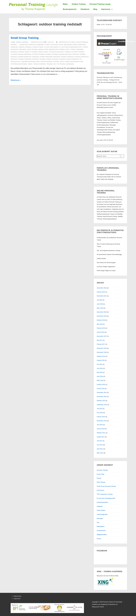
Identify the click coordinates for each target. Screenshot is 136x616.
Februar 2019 (101, 328)
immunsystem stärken (57, 49)
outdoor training (77, 52)
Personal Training (102, 470)
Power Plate (100, 474)
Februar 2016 (101, 384)
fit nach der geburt (51, 47)
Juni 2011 (100, 445)
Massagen (100, 518)
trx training (61, 64)
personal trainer (78, 54)
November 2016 (102, 352)
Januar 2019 (100, 332)
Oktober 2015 (101, 400)
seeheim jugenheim (28, 61)
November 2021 (102, 296)
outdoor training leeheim (41, 54)
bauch (61, 44)
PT (20, 61)
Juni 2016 (100, 368)
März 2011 (100, 453)
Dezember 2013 (102, 421)
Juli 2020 (99, 300)
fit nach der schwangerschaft (70, 47)
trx (54, 64)
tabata (30, 64)
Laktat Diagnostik (102, 514)
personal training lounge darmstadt (65, 59)
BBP (65, 44)
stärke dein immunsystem (74, 61)
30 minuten (32, 44)
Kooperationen (101, 530)
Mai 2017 (99, 340)
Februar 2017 (101, 344)
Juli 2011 (99, 441)
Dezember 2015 (102, 392)
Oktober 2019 (101, 320)
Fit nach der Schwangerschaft (106, 498)
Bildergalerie (100, 526)
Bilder (65, 4)
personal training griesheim (21, 59)
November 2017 (102, 336)
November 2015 (102, 396)
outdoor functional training (59, 52)
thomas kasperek (39, 64)
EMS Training (101, 482)
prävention (15, 61)
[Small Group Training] (50, 42)
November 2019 (102, 316)
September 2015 (102, 404)
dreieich (29, 47)
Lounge (73, 49)
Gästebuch (85, 9)
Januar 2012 (100, 428)
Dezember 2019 (102, 312)
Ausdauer (54, 44)
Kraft (67, 49)
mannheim (79, 49)
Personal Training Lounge (100, 4)
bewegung (82, 44)
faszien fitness (37, 47)
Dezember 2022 (102, 288)
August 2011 (101, 437)
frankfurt (14, 49)
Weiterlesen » (16, 80)
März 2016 (100, 380)
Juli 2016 (99, 364)
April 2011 (100, 449)
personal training (60, 57)
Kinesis (99, 478)
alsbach (47, 44)
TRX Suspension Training (104, 494)
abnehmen (40, 44)
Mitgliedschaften (102, 534)
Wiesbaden (70, 64)
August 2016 (101, 360)
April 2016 (100, 376)
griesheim (22, 49)
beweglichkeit (72, 44)
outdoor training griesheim (21, 54)
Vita (98, 522)
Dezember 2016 (102, 348)
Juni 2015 (100, 412)
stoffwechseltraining (19, 64)
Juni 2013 (100, 424)
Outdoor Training (79, 4)
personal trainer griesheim (42, 57)
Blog (95, 9)
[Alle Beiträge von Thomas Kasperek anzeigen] (21, 42)
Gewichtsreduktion (102, 502)
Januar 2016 (100, 388)
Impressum (107, 9)
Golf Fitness (100, 490)
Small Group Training (25, 37)
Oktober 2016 (101, 356)
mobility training (31, 52)
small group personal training (47, 61)
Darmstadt (14, 47)
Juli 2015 (99, 408)
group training (32, 49)
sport (62, 61)
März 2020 (100, 308)
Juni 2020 (100, 304)
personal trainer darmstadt (21, 57)
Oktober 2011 (101, 433)
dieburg (22, 47)
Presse (99, 538)
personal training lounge (41, 59)
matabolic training (17, 52)
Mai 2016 (99, 372)
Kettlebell (99, 506)
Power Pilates (101, 510)
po (81, 59)
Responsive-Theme (98, 607)
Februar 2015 (101, 416)
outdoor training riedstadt (61, 54)
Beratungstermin (69, 9)
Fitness (85, 47)
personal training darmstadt (78, 57)
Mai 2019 (99, 324)
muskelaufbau (43, 52)
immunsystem (43, 49)
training (50, 64)
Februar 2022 (101, 292)
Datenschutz (17, 596)
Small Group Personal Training (106, 486)
